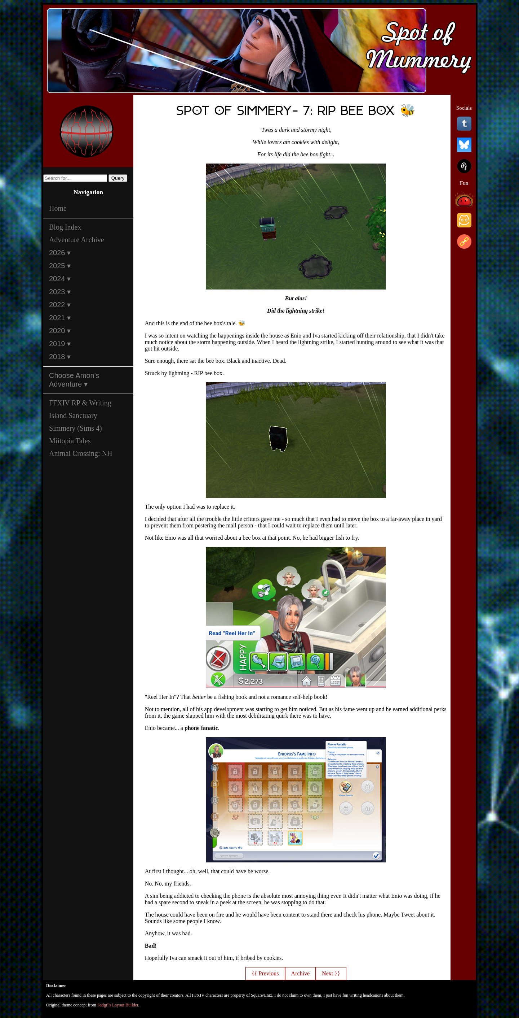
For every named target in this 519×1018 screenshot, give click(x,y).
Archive (300, 973)
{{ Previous (265, 973)
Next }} (331, 973)
